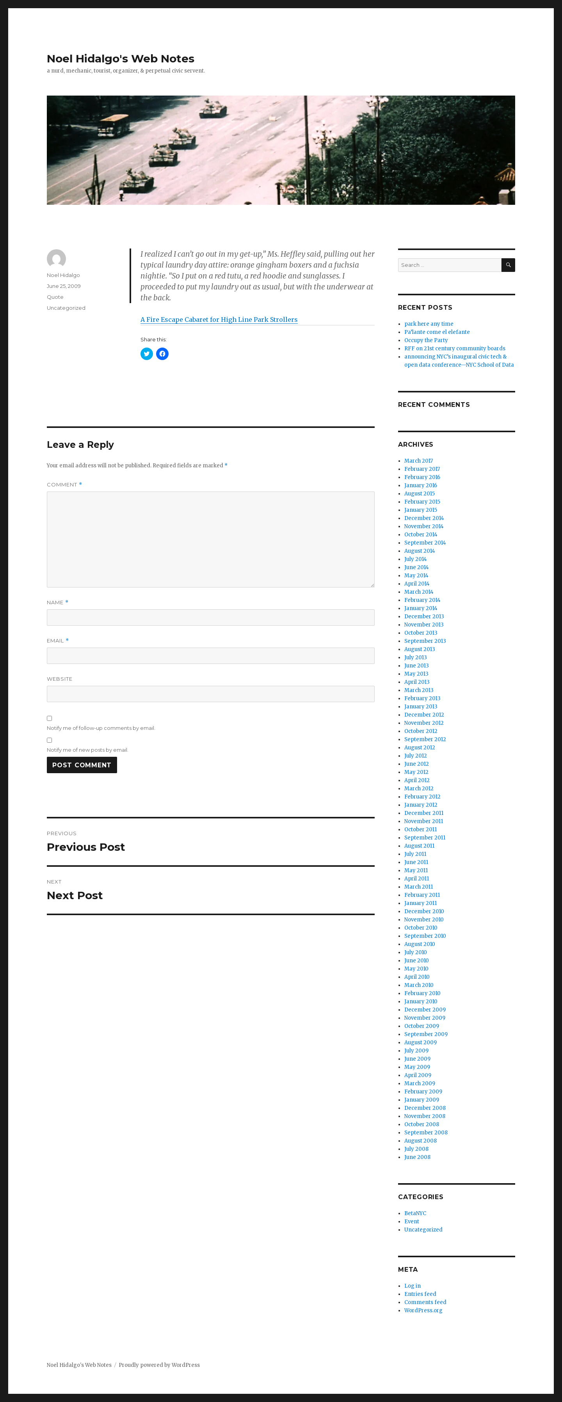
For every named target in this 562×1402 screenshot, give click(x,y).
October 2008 (421, 1124)
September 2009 (426, 1034)
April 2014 (417, 583)
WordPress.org (423, 1310)
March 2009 (419, 1083)
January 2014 (421, 608)
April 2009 (417, 1075)
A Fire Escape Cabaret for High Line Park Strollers (219, 319)
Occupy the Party (426, 340)
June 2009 (417, 1059)
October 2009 (421, 1026)
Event (411, 1221)
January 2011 (420, 903)
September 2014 (425, 543)
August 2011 (419, 846)
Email (58, 640)
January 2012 (421, 805)
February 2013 (422, 698)
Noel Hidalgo (63, 275)
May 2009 (417, 1067)
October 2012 (421, 731)
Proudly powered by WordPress (159, 1365)
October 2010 (421, 928)
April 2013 (417, 682)
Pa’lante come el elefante (437, 332)
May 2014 (416, 575)
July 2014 (415, 559)
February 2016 (422, 477)
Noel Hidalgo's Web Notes (120, 58)
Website (60, 679)
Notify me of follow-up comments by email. (101, 728)
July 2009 (416, 1050)
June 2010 (416, 960)
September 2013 (425, 641)
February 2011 (422, 895)
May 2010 (416, 968)
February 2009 (423, 1091)
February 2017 (422, 469)
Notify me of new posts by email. (87, 750)
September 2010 (425, 936)
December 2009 (425, 1009)
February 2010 (422, 993)
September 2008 (426, 1132)
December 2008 (425, 1108)
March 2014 (419, 592)
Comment (64, 484)
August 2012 (419, 747)
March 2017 (418, 461)
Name (58, 602)
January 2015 (420, 510)
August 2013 (419, 649)
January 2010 (421, 1001)
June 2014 (416, 567)
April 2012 (417, 780)
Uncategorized (66, 308)
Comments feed (425, 1302)
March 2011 (418, 887)
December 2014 (424, 518)
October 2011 (420, 829)
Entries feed (420, 1294)
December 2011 (423, 813)
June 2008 (417, 1157)
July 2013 (415, 657)
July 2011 (415, 854)
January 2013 (421, 706)
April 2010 (417, 977)
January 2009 (421, 1100)
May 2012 (416, 772)
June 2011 (416, 862)
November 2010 (424, 919)
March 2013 (419, 690)
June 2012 (416, 764)
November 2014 (424, 526)
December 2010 (424, 911)
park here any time (429, 324)
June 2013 (416, 665)
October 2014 (421, 534)
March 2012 (419, 788)
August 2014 (419, 551)
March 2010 (419, 985)
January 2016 (420, 485)
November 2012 (424, 723)
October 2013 (421, 633)
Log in (412, 1286)
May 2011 (416, 870)
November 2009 (424, 1018)
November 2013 (424, 624)
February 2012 (422, 796)
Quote (55, 297)
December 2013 (424, 616)
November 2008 (424, 1116)
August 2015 (419, 493)
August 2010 (419, 944)
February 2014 (422, 600)
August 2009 (420, 1042)
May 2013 (416, 674)
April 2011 (416, 878)
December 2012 (424, 715)
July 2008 (416, 1149)
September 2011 (424, 837)
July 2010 (415, 952)
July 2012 (415, 755)
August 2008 (420, 1141)
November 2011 (423, 821)
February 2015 (422, 502)
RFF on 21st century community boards (454, 348)
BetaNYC (415, 1213)
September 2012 (425, 739)
